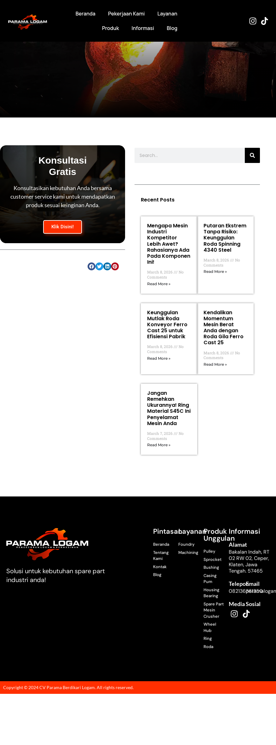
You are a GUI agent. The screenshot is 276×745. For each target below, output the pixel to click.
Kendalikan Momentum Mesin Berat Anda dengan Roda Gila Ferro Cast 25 (224, 327)
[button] (91, 266)
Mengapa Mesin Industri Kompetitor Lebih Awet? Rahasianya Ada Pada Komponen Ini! (168, 244)
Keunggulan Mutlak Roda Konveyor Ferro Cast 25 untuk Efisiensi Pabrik (167, 324)
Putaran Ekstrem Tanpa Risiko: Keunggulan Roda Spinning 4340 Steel (225, 238)
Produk (110, 28)
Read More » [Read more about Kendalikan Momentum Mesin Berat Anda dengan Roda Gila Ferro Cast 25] (215, 364)
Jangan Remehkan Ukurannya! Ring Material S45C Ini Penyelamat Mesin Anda (169, 408)
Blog (172, 28)
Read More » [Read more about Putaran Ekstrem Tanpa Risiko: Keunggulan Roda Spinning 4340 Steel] (215, 271)
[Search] (252, 155)
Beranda (85, 13)
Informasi (143, 28)
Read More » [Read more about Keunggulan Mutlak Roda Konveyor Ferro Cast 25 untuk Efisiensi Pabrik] (158, 358)
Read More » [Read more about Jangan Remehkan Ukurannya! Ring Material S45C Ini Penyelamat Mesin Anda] (158, 444)
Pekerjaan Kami (126, 13)
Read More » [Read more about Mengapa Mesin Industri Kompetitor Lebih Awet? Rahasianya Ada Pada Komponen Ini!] (158, 283)
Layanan (167, 13)
